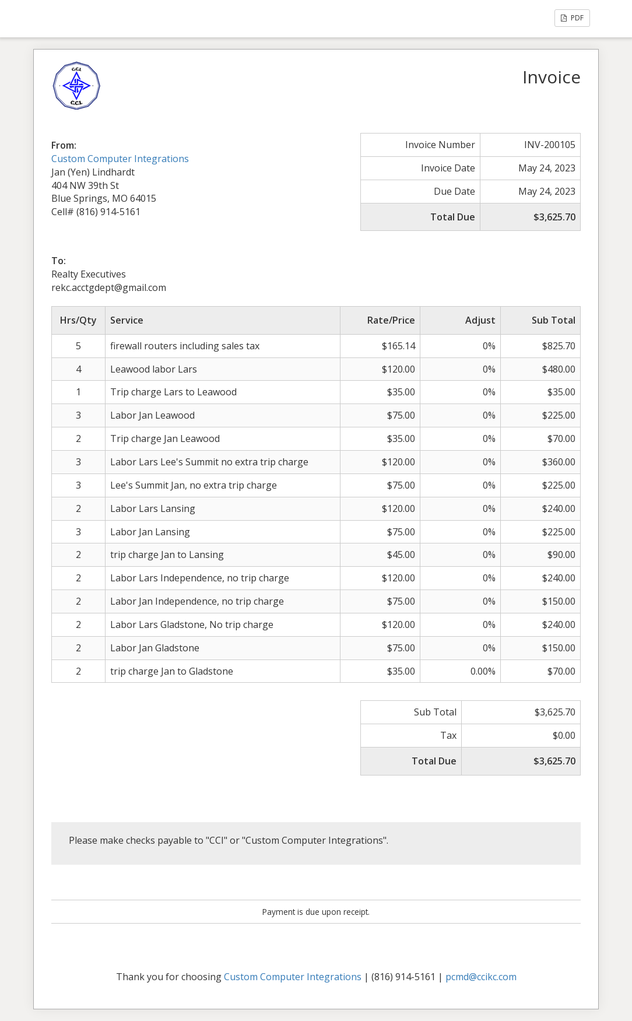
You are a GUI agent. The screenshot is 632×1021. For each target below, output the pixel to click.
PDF (572, 18)
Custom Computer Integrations (120, 158)
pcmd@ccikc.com (481, 976)
